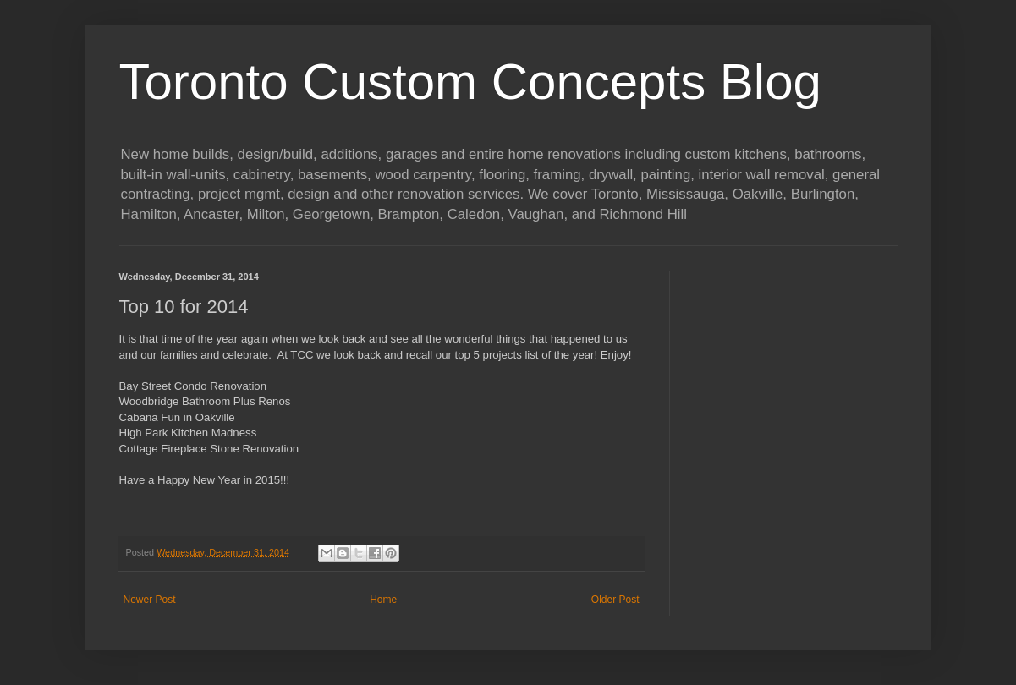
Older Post (615, 600)
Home (383, 600)
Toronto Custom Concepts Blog (470, 81)
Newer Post (150, 600)
